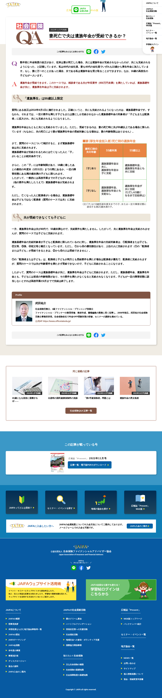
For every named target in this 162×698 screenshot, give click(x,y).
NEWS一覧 (129, 658)
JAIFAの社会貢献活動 (151, 10)
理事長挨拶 (13, 624)
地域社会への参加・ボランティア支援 (82, 640)
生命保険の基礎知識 (75, 670)
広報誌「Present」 (131, 610)
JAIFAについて (152, 3)
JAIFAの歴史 (14, 634)
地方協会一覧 (151, 38)
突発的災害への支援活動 (77, 629)
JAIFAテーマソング (17, 640)
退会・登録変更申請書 (133, 679)
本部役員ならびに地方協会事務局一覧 (25, 629)
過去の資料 (13, 666)
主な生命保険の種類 (75, 664)
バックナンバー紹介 (132, 624)
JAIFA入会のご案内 (17, 672)
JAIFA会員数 (14, 645)
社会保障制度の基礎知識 (77, 675)
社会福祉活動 (72, 634)
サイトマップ (129, 668)
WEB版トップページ (133, 619)
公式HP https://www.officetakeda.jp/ (53, 321)
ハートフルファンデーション (78, 624)
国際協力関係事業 (74, 645)
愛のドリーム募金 (74, 619)
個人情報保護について (133, 674)
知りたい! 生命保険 (73, 655)
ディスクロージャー (17, 661)
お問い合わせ (129, 663)
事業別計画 (13, 656)
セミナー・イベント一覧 (151, 31)
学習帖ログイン (152, 48)
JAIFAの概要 (14, 619)
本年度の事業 (14, 650)
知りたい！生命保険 (150, 17)
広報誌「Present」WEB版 (154, 24)
